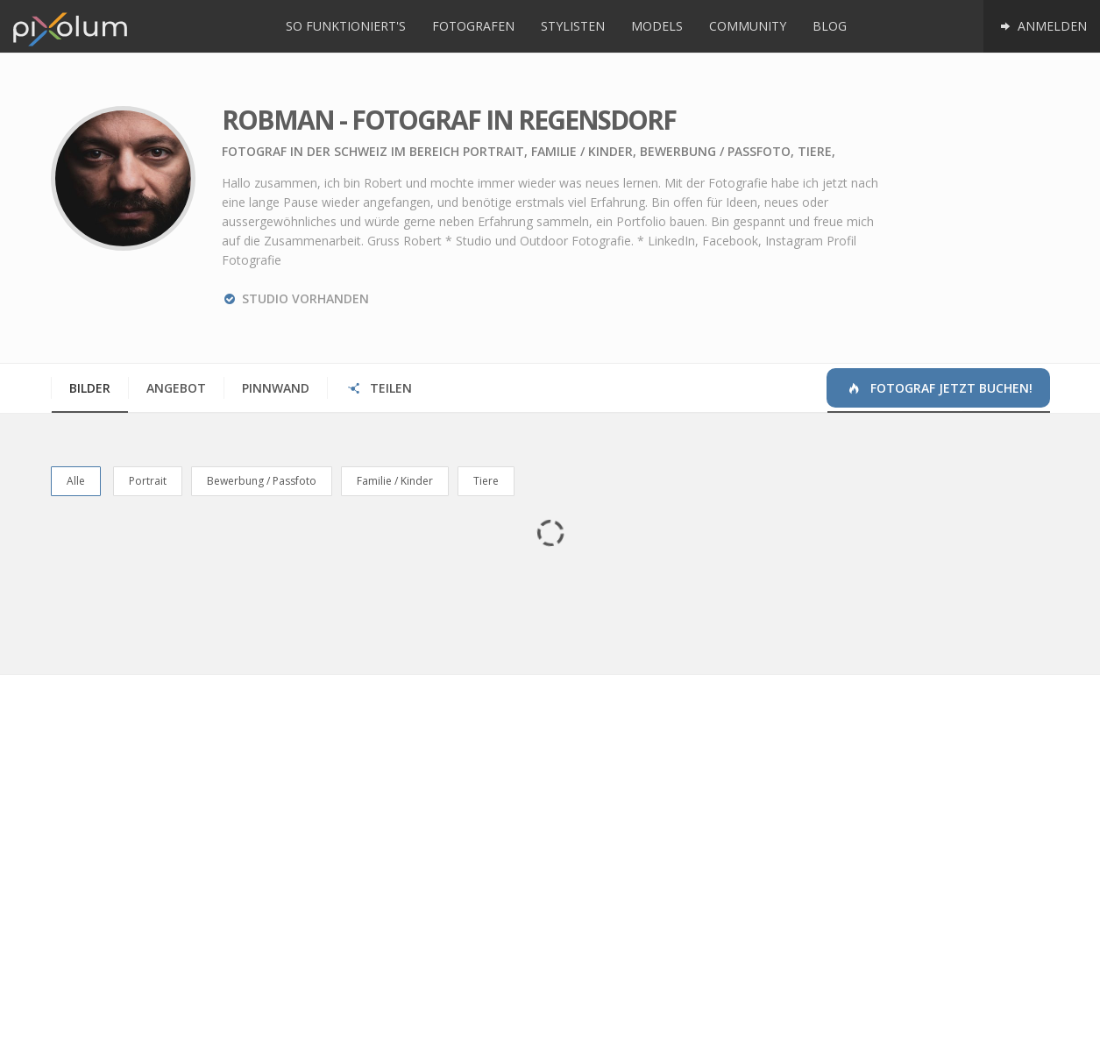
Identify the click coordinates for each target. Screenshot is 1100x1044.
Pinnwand (275, 388)
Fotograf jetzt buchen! (939, 388)
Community (747, 26)
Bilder (89, 388)
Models (657, 26)
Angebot (176, 388)
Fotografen (473, 26)
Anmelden (1042, 26)
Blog (830, 26)
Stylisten (573, 26)
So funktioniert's (346, 26)
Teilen (379, 388)
